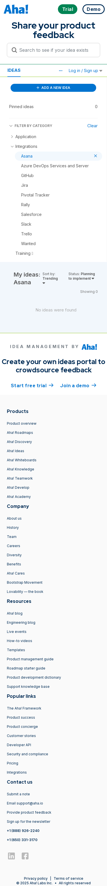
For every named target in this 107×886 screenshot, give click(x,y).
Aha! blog (15, 613)
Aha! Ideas (15, 451)
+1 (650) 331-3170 (22, 840)
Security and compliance (27, 754)
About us (14, 518)
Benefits (14, 564)
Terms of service (68, 878)
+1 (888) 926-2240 (23, 831)
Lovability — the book (25, 591)
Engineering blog (21, 622)
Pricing (12, 763)
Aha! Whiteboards (22, 460)
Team (12, 537)
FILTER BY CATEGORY (30, 126)
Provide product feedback (29, 812)
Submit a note (18, 794)
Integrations (17, 772)
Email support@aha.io (25, 803)
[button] (60, 70)
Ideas (14, 70)
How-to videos (19, 641)
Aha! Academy (19, 496)
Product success (21, 717)
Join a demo (78, 385)
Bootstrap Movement (25, 582)
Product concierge (22, 726)
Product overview (22, 423)
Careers (13, 546)
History (13, 527)
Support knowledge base (28, 686)
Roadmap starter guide (26, 668)
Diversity (14, 555)
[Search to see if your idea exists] (56, 50)
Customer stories (21, 736)
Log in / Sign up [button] (85, 70)
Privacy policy (36, 878)
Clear (92, 125)
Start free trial (32, 385)
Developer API (19, 745)
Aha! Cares (16, 573)
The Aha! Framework (24, 708)
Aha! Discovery (19, 442)
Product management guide (30, 659)
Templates (16, 650)
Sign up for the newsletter (28, 821)
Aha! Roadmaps (20, 432)
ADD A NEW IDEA (53, 88)
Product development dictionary (34, 677)
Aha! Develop (18, 487)
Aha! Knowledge (20, 469)
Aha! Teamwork (20, 478)
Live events (17, 631)
